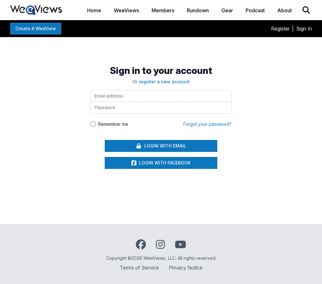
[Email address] (161, 96)
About (284, 10)
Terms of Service (139, 268)
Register (280, 28)
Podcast (255, 10)
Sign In (304, 28)
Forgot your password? (207, 124)
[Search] (306, 10)
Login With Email (161, 146)
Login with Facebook (161, 163)
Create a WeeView (35, 28)
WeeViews (126, 10)
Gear (227, 10)
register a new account (164, 81)
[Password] (161, 108)
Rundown (198, 10)
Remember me (113, 124)
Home (94, 10)
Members (163, 10)
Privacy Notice (186, 268)
